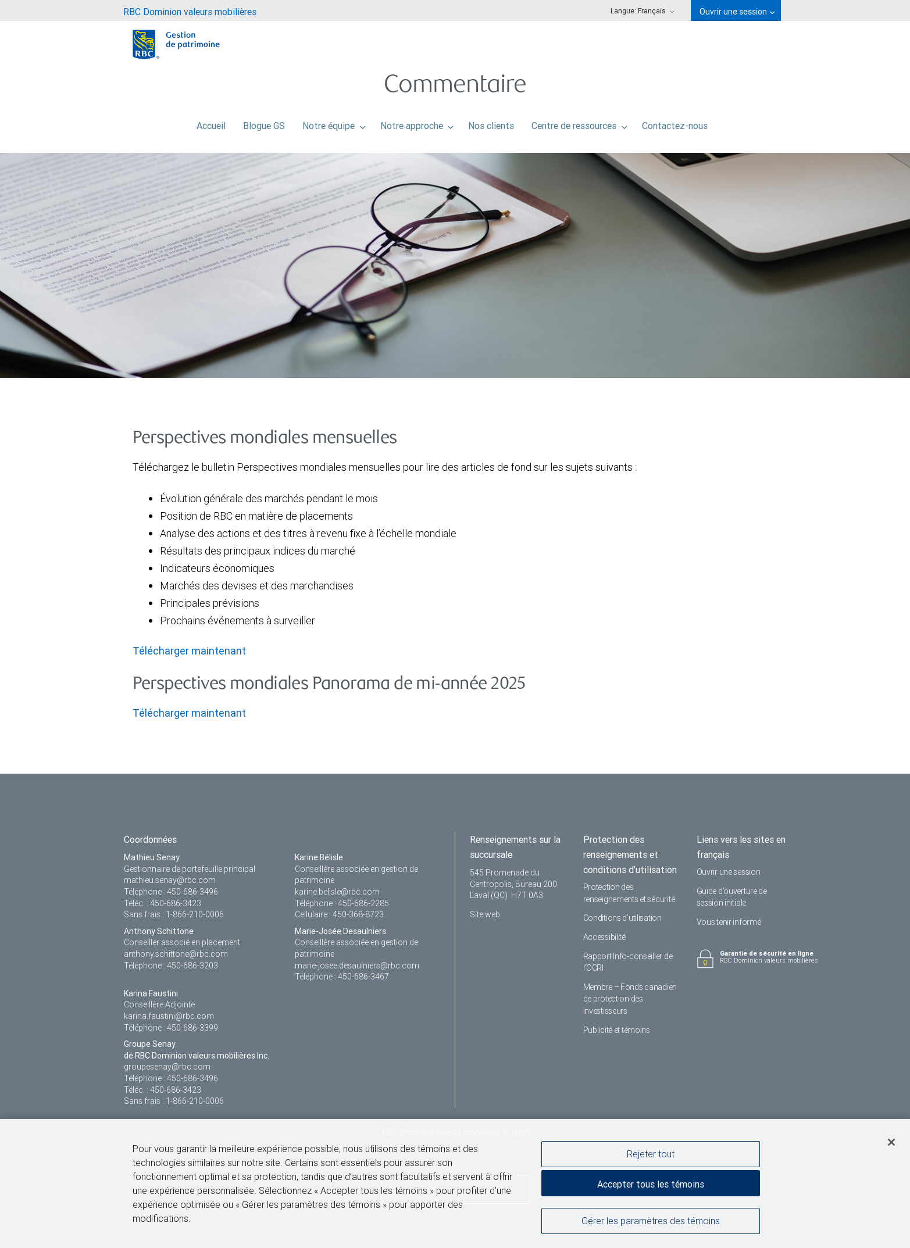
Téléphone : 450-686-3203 (171, 965)
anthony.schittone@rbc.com (176, 954)
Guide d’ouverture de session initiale (732, 897)
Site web (485, 914)
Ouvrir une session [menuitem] (737, 11)
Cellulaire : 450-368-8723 (339, 914)
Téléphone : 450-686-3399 (171, 1027)
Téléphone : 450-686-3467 (342, 976)
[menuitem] (190, 10)
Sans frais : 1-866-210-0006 (174, 914)
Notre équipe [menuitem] (334, 122)
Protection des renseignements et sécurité (629, 893)
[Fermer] (891, 1144)
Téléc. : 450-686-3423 (162, 903)
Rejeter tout (651, 1155)
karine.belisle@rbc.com (337, 891)
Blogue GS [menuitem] (264, 122)
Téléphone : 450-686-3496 (171, 891)
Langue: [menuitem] (642, 10)
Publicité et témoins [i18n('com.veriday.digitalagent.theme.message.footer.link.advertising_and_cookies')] (616, 1030)
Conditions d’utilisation (622, 918)
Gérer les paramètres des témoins (650, 1222)
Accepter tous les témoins (650, 1186)
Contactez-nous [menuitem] (675, 122)
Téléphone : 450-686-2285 (342, 903)
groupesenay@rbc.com (167, 1066)
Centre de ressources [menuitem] (579, 122)
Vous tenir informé (729, 922)
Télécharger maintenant (189, 650)
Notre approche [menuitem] (417, 122)
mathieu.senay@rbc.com (170, 880)
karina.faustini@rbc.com (169, 1016)
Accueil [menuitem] (211, 122)
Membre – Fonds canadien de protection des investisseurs (630, 999)
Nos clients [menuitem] (491, 122)
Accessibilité (604, 937)
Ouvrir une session (729, 872)
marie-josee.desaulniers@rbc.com (357, 965)
